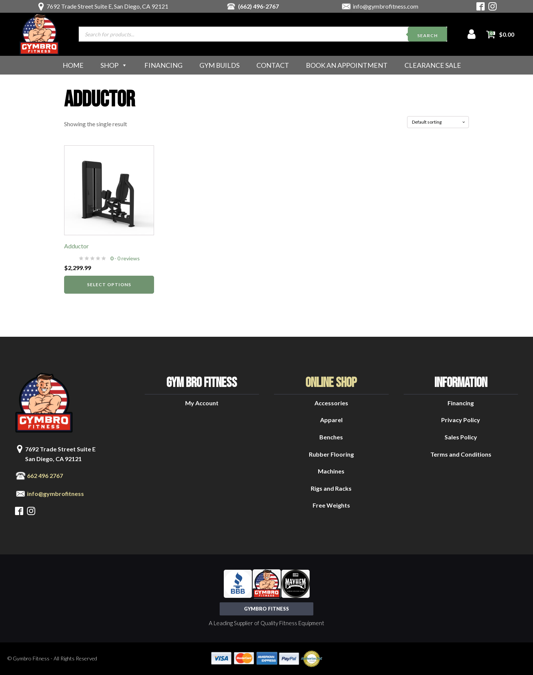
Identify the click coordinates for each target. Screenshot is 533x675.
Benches (331, 437)
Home (73, 65)
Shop (113, 65)
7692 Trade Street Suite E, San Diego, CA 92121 (107, 6)
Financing (163, 65)
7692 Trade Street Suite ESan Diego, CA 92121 (60, 453)
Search (427, 35)
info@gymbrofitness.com (385, 6)
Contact (272, 65)
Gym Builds (219, 65)
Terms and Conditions (460, 454)
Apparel (331, 419)
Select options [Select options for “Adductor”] (109, 284)
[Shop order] (438, 122)
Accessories (331, 402)
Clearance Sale (432, 65)
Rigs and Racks (331, 488)
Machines (331, 471)
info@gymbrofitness (55, 493)
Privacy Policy (460, 419)
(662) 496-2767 (258, 6)
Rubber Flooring (331, 454)
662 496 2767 (45, 475)
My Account (202, 402)
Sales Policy (461, 437)
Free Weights (331, 505)
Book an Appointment (347, 65)
